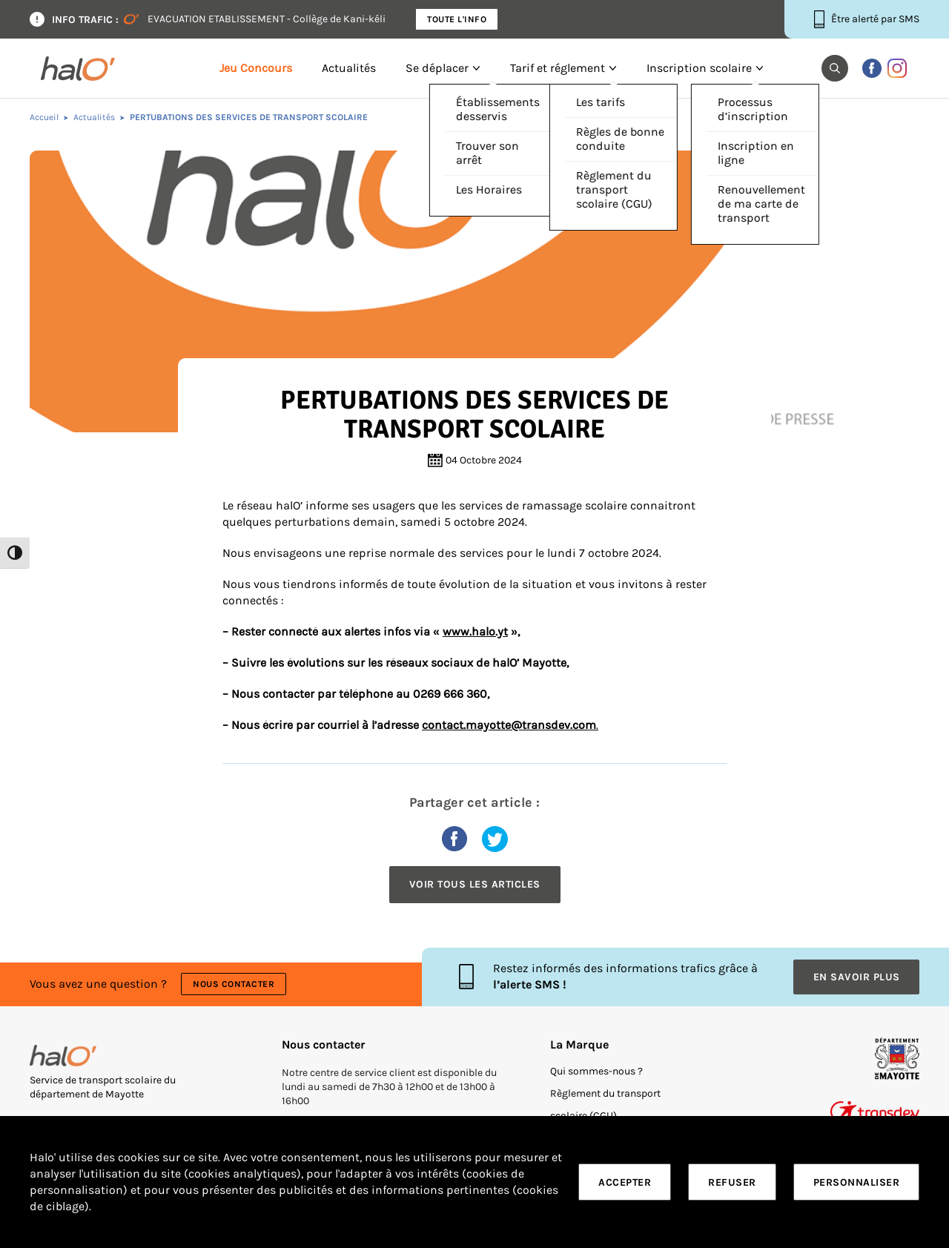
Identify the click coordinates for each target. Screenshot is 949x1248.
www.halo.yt (475, 631)
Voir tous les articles (474, 884)
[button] (835, 68)
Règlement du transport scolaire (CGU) (605, 1104)
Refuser (732, 1182)
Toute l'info (456, 19)
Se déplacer (437, 68)
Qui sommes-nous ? (596, 1071)
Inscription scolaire (699, 68)
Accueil (44, 117)
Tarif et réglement (557, 68)
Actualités (349, 68)
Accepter (624, 1182)
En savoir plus (856, 977)
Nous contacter (233, 984)
